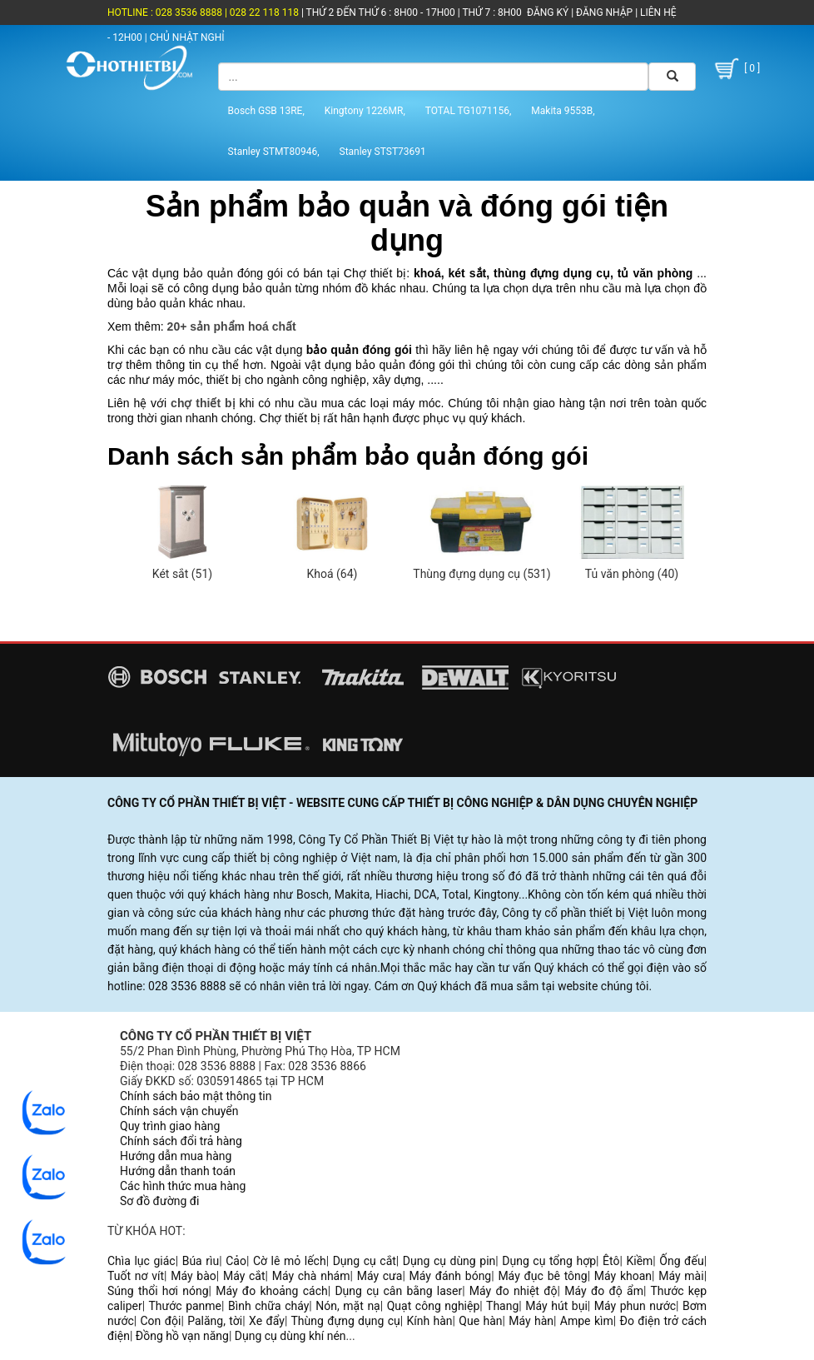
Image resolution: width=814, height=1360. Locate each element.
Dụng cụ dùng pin (449, 1261)
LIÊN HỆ (657, 12)
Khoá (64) (332, 573)
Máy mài (680, 1276)
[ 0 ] (736, 69)
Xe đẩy (267, 1321)
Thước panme (185, 1306)
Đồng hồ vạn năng (182, 1336)
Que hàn (480, 1321)
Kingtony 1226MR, (365, 111)
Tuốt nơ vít (135, 1276)
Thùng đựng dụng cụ (345, 1321)
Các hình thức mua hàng (183, 1186)
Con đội (161, 1321)
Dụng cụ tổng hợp (549, 1261)
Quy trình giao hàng (170, 1126)
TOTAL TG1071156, (468, 111)
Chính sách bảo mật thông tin (196, 1096)
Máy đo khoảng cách (272, 1291)
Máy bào (193, 1276)
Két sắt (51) (182, 573)
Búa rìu (201, 1261)
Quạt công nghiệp (433, 1306)
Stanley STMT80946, (274, 151)
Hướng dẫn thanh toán (178, 1171)
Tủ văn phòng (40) (631, 573)
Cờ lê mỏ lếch (289, 1261)
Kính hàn (429, 1321)
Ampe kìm (586, 1321)
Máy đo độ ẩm (603, 1291)
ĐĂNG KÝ (547, 12)
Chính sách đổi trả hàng (181, 1141)
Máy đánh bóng (450, 1276)
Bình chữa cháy (268, 1306)
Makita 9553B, (562, 111)
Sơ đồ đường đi (159, 1201)
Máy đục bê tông (542, 1276)
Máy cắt (244, 1276)
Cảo (236, 1261)
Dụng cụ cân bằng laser (398, 1291)
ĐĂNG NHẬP (604, 12)
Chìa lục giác (141, 1261)
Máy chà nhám (311, 1276)
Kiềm (639, 1261)
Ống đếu (681, 1261)
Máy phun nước (635, 1306)
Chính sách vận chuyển (179, 1111)
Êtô (611, 1261)
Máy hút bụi (556, 1306)
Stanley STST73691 (383, 151)
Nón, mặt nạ (347, 1306)
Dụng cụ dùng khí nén (290, 1336)
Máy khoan (623, 1276)
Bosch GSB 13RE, (266, 111)
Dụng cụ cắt (364, 1261)
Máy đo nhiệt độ (513, 1291)
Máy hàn (531, 1321)
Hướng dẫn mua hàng (175, 1156)
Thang (502, 1306)
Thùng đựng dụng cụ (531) (481, 573)
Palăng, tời (214, 1321)
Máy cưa (380, 1276)
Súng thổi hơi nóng (158, 1291)
